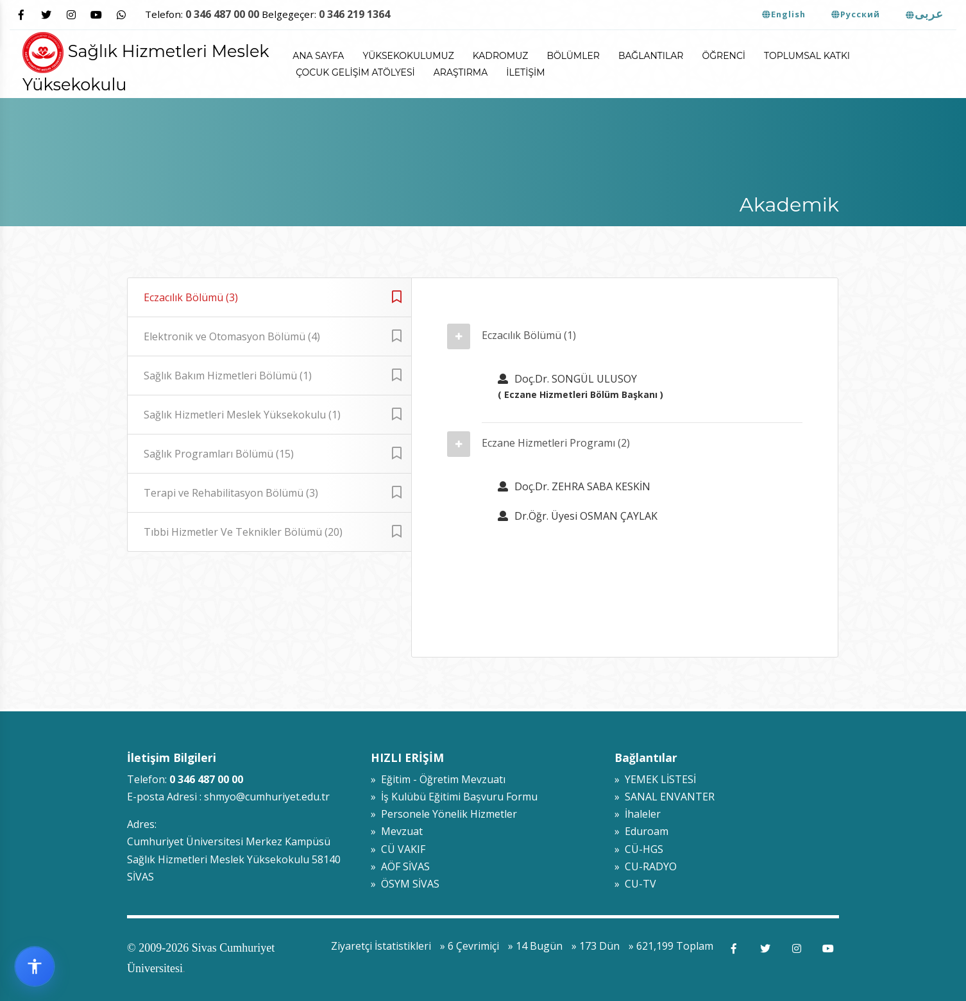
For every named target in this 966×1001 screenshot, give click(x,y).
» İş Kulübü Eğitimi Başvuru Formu (454, 797)
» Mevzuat (397, 831)
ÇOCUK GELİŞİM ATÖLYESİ (355, 72)
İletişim (525, 72)
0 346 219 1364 (354, 14)
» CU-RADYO (645, 866)
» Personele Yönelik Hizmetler (444, 814)
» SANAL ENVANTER (664, 797)
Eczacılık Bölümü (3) (273, 297)
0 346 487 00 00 (222, 14)
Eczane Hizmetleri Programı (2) (556, 443)
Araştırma (460, 72)
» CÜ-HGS (638, 849)
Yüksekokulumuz (407, 56)
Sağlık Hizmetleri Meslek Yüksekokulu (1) (273, 415)
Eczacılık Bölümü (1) (529, 335)
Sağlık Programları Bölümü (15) (273, 454)
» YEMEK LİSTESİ (655, 779)
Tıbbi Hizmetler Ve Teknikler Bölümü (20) (273, 532)
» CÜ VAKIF (398, 849)
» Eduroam (641, 831)
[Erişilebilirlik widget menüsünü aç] (34, 966)
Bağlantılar (651, 56)
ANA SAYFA (318, 56)
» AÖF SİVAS (400, 866)
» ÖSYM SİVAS (405, 884)
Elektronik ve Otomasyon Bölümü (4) (273, 336)
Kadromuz (501, 56)
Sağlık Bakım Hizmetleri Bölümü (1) (273, 375)
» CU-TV (635, 884)
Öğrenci (724, 56)
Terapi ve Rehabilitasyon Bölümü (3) (273, 493)
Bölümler (573, 56)
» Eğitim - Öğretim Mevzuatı (438, 779)
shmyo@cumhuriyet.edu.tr (267, 797)
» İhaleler (637, 814)
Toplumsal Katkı (807, 56)
